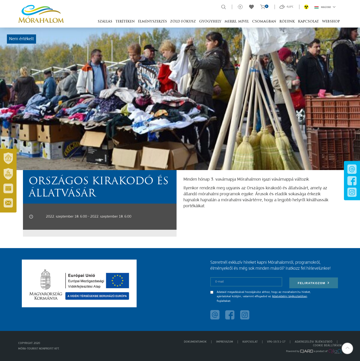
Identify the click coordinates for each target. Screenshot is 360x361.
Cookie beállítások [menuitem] (327, 345)
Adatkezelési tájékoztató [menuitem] (313, 341)
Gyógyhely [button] (210, 21)
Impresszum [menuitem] (224, 341)
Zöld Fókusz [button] (183, 21)
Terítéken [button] (125, 21)
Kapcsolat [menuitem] (250, 341)
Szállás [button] (105, 21)
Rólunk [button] (287, 21)
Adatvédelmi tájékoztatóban (289, 296)
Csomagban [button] (264, 21)
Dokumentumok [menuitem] (195, 341)
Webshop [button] (331, 21)
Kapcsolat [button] (308, 21)
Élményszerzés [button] (152, 21)
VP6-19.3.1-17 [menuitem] (276, 341)
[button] (347, 348)
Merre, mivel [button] (237, 21)
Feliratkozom (313, 283)
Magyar (325, 7)
